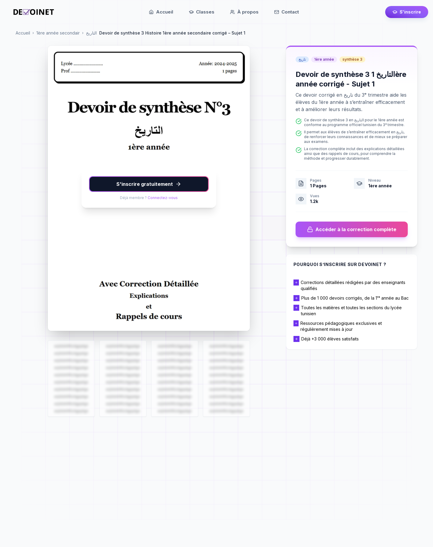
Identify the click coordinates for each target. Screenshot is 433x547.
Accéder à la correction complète (351, 229)
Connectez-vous (163, 197)
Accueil (23, 32)
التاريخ (91, 32)
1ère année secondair (58, 32)
